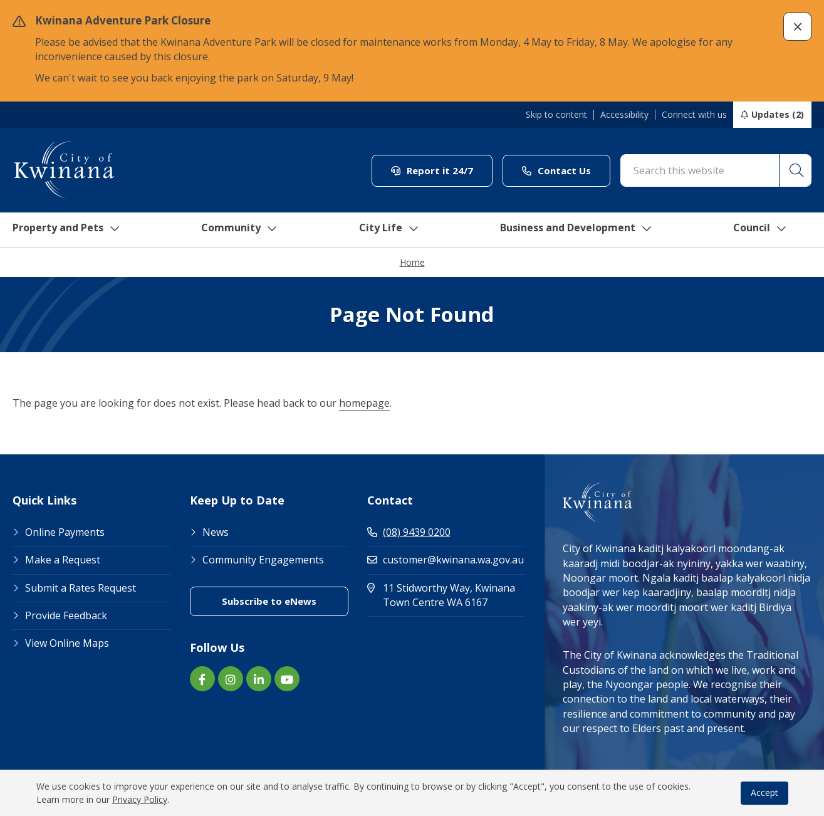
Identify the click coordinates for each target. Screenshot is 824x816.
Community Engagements (263, 560)
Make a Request (62, 560)
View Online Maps (67, 644)
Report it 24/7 (432, 170)
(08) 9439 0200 (409, 533)
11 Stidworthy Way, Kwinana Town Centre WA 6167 (446, 596)
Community (241, 230)
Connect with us (694, 115)
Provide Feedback (66, 616)
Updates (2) (777, 114)
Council (773, 230)
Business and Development (584, 230)
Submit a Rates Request (80, 588)
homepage (364, 404)
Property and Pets (64, 230)
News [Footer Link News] (215, 533)
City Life (391, 230)
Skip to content (556, 115)
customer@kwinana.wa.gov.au (445, 560)
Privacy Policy (139, 799)
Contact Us (556, 170)
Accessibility (624, 115)
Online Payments (65, 533)
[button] (797, 27)
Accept (764, 792)
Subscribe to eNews (269, 601)
